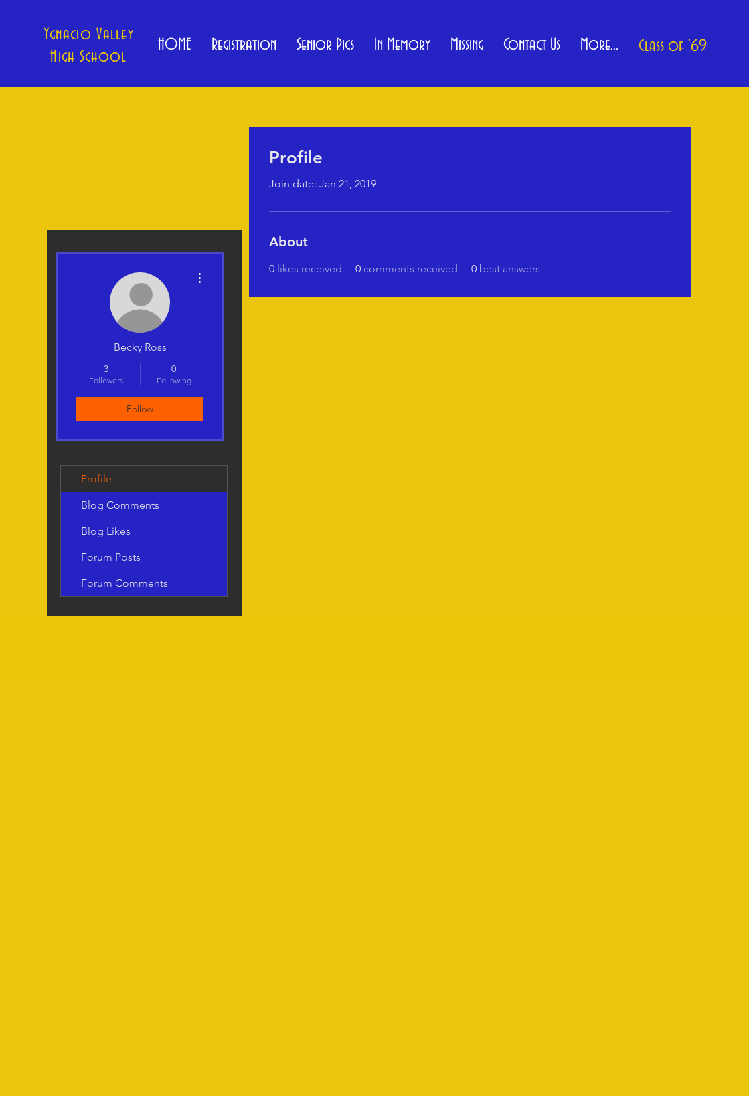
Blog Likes (106, 531)
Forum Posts (111, 557)
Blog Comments (120, 504)
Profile (96, 478)
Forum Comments (124, 583)
